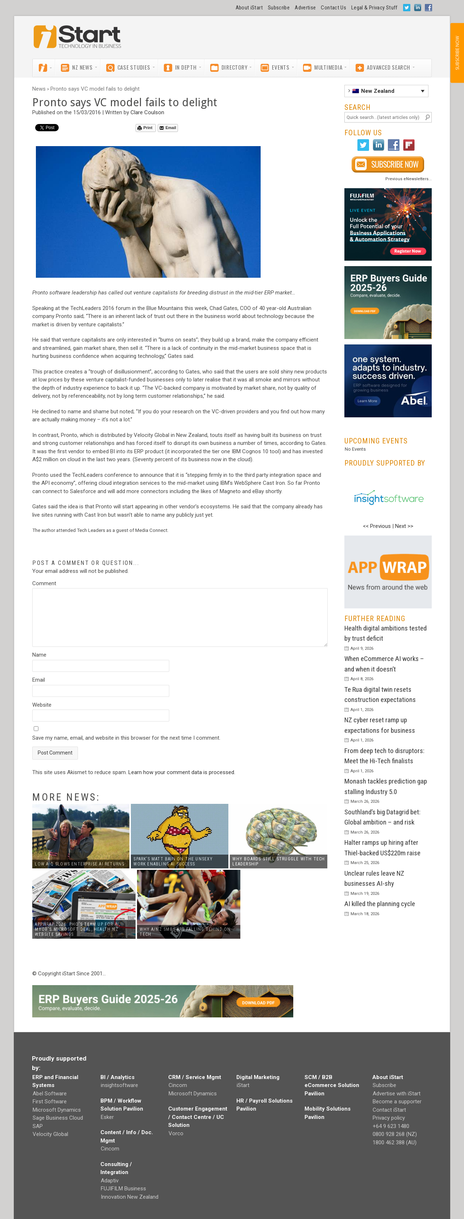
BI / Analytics (117, 1077)
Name (39, 655)
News (39, 89)
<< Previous (377, 526)
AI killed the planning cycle (379, 904)
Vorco (176, 1133)
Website (41, 705)
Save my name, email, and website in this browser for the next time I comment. (126, 738)
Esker (107, 1117)
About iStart (249, 7)
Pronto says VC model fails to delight (95, 89)
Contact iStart (389, 1110)
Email (168, 127)
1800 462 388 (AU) (395, 1142)
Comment (44, 583)
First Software (50, 1101)
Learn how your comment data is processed (181, 772)
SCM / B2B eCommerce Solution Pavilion (331, 1085)
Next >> (404, 526)
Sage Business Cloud (58, 1118)
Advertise (305, 7)
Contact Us (333, 7)
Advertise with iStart (396, 1093)
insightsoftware (119, 1085)
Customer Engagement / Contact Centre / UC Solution (197, 1117)
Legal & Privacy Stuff (374, 7)
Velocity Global (50, 1134)
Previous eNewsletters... (408, 179)
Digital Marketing (257, 1077)
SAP (38, 1126)
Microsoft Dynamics (57, 1110)
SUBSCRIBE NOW (457, 53)
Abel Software (50, 1093)
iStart (243, 1085)
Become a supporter (397, 1101)
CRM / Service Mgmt (194, 1077)
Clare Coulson (147, 112)
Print (144, 127)
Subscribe (279, 7)
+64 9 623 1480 (391, 1126)
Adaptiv (110, 1180)
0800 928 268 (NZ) (395, 1134)
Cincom (110, 1148)
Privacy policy (389, 1118)
